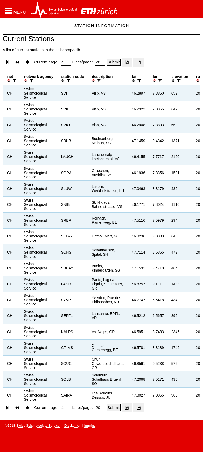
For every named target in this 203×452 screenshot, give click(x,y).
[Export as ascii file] (138, 62)
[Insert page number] (66, 62)
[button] (15, 10)
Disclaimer (72, 425)
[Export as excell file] (127, 62)
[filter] (14, 80)
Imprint (89, 425)
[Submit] (114, 62)
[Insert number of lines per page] (100, 62)
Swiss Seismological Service (38, 425)
